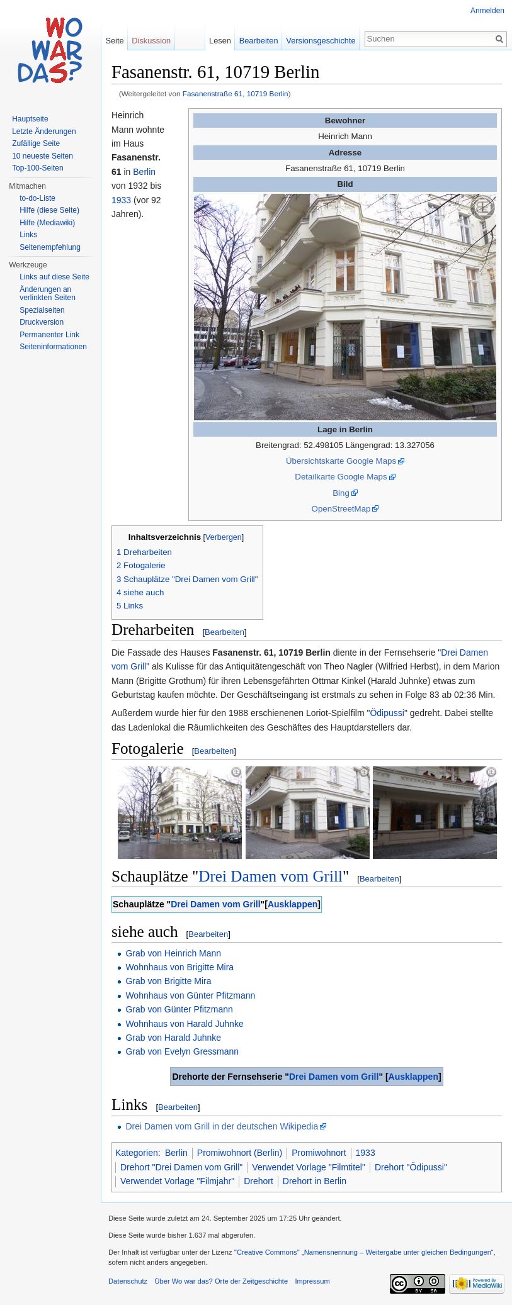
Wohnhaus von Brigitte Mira (179, 967)
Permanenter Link (49, 334)
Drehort (258, 1181)
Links (28, 234)
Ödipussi (387, 713)
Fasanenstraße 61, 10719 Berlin (235, 93)
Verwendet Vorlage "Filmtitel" (308, 1167)
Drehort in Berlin (314, 1181)
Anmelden (487, 10)
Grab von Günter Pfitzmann (178, 1009)
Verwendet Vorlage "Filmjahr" (177, 1181)
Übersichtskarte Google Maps (341, 461)
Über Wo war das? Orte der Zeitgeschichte (221, 1281)
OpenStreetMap (341, 508)
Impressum (312, 1281)
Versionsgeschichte (320, 40)
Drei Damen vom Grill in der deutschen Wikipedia (221, 1126)
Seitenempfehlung (50, 247)
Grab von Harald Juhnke (173, 1038)
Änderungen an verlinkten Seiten (48, 294)
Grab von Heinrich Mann (173, 953)
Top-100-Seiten (37, 168)
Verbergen (223, 537)
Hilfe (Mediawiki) (47, 222)
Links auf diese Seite (54, 276)
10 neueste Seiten (42, 156)
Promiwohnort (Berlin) (239, 1153)
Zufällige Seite (36, 143)
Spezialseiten (42, 310)
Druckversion (42, 322)
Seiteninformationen (53, 346)
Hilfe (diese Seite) (49, 210)
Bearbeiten (224, 632)
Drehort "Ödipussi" (411, 1167)
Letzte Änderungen (44, 131)
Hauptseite (30, 119)
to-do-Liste (37, 198)
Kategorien (136, 1153)
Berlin (144, 172)
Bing (341, 493)
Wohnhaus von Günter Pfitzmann (190, 995)
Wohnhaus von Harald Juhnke (184, 1024)
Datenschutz (127, 1281)
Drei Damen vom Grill (270, 876)
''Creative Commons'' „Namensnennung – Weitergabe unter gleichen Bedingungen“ (364, 1252)
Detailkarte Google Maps (341, 476)
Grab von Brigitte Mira (168, 981)
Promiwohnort (319, 1153)
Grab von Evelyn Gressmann (182, 1051)
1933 (121, 200)
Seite (114, 40)
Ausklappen (292, 904)
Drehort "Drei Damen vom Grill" (181, 1167)
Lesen (220, 40)
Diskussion (151, 40)
